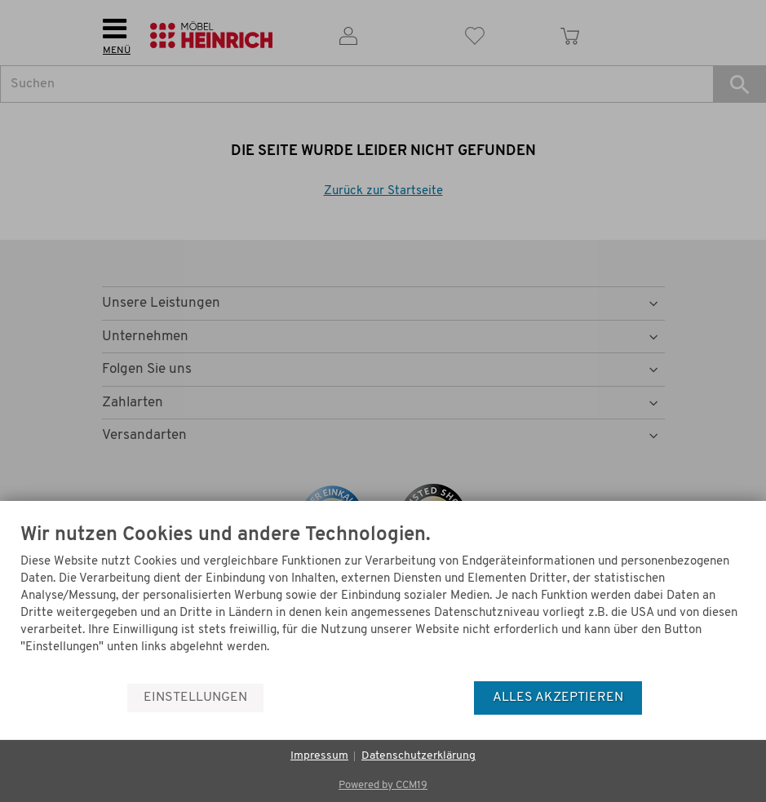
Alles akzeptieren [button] (558, 697)
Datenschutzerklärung (418, 756)
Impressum (319, 756)
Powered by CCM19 (383, 785)
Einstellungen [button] (195, 697)
